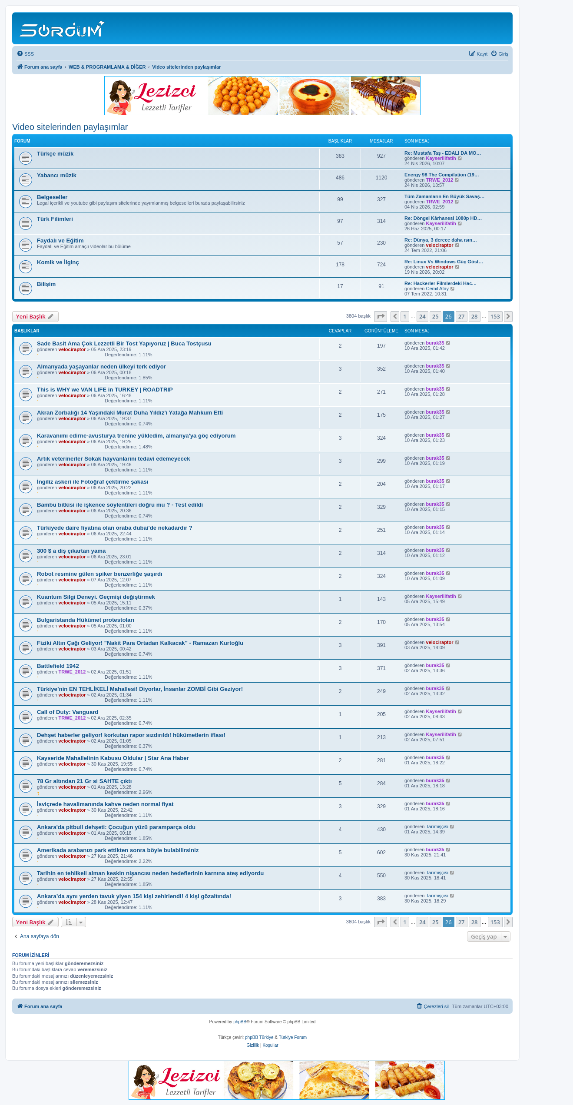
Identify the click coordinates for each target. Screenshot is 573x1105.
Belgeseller (52, 197)
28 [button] (474, 316)
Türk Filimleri (55, 219)
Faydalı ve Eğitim (60, 240)
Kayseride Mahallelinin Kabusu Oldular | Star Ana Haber (113, 758)
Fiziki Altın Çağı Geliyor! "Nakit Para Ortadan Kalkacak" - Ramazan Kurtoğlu (140, 643)
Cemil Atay (437, 288)
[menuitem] (25, 54)
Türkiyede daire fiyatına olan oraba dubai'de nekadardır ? (114, 527)
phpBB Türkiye (259, 1037)
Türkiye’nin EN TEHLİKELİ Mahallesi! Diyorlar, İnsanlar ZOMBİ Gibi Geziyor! (140, 689)
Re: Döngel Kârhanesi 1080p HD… (443, 218)
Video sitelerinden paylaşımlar (70, 127)
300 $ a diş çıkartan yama (71, 551)
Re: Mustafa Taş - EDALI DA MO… (442, 153)
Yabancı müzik (56, 175)
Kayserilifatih (441, 158)
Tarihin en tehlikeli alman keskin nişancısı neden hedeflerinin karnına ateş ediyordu (150, 873)
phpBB (239, 1021)
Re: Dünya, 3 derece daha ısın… (440, 239)
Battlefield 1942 (58, 666)
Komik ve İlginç (58, 262)
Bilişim (46, 284)
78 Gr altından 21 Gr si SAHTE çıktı (84, 781)
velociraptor (440, 245)
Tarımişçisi (437, 826)
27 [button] (461, 316)
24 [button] (422, 316)
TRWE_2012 (440, 180)
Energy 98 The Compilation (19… (441, 174)
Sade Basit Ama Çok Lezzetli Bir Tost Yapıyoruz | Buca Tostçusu (124, 343)
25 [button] (435, 316)
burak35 (435, 342)
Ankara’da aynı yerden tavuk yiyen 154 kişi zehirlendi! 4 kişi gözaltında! (134, 896)
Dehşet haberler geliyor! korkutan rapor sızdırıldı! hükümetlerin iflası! (131, 735)
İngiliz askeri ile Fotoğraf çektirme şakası (93, 481)
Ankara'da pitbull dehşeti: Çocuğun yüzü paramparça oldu (116, 827)
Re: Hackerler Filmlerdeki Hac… (440, 283)
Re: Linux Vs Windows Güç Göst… (443, 261)
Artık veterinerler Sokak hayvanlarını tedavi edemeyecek (113, 458)
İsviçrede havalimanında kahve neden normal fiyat (105, 804)
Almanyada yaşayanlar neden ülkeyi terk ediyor (101, 366)
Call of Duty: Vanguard (67, 712)
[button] (380, 316)
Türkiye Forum (293, 1037)
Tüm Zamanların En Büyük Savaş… (444, 196)
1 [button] (404, 316)
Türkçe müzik (55, 153)
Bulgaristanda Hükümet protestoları (85, 620)
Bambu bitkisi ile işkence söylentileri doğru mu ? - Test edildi (120, 504)
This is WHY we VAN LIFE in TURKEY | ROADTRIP (105, 389)
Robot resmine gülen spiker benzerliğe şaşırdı (99, 574)
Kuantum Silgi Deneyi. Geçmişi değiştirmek (96, 597)
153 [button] (495, 316)
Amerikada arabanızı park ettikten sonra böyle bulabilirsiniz (118, 850)
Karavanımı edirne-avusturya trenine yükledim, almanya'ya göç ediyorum (136, 435)
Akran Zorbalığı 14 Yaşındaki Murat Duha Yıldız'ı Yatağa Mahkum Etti (130, 412)
